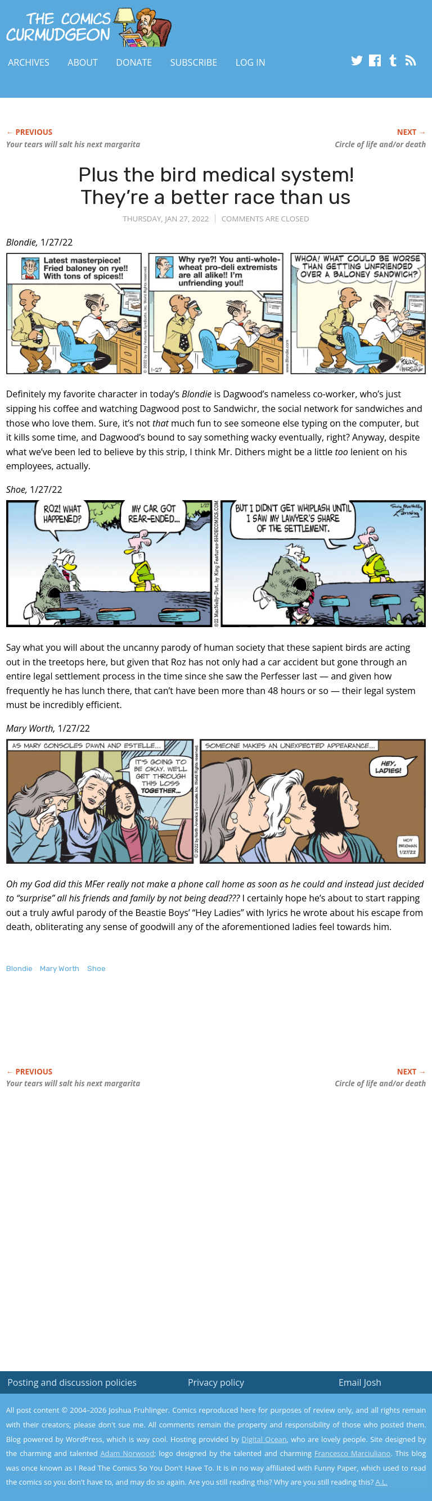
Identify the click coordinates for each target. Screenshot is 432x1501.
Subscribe (193, 62)
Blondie (19, 968)
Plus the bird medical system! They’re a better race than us (216, 185)
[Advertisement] (137, 1032)
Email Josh (360, 1382)
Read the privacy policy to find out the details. (331, 1430)
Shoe (96, 968)
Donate (134, 62)
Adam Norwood (128, 1453)
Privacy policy (216, 1382)
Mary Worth (59, 968)
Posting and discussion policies (72, 1382)
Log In (251, 62)
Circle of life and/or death (380, 144)
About (82, 62)
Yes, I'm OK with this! (336, 1459)
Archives (29, 62)
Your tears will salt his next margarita (73, 144)
